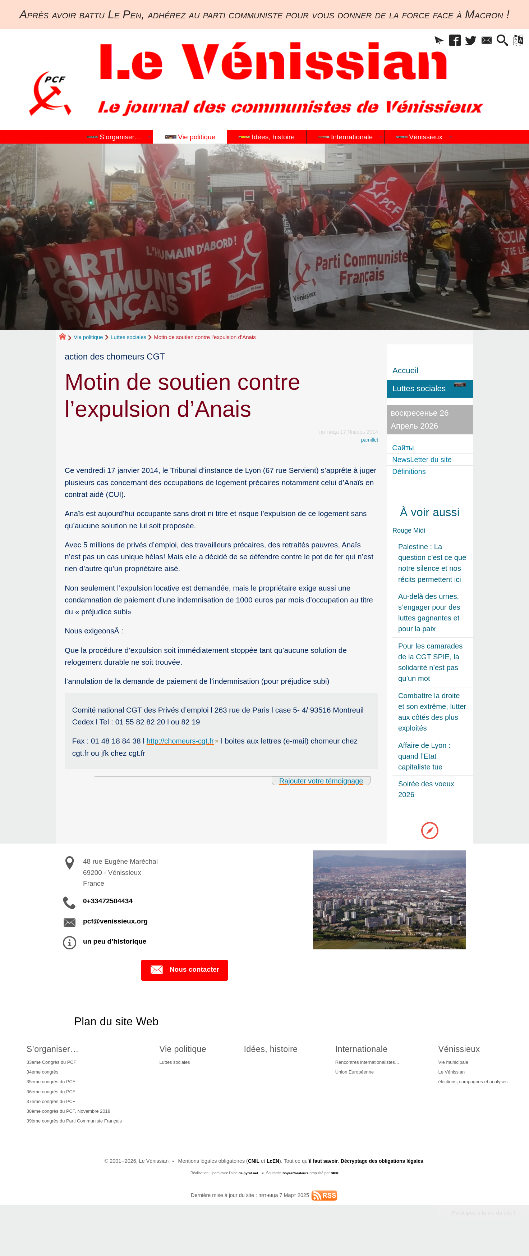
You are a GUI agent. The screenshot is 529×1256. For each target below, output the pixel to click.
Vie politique (88, 337)
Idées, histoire (267, 1052)
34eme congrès (41, 1077)
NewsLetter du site (425, 460)
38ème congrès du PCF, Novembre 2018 (71, 1120)
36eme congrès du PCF (51, 1099)
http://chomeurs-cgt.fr (182, 741)
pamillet (369, 440)
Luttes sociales (128, 337)
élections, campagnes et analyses (471, 1088)
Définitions (411, 472)
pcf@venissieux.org (115, 924)
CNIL (251, 1178)
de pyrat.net (247, 1190)
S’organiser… (51, 1052)
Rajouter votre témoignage (319, 780)
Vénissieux (455, 1052)
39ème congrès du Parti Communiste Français (66, 1134)
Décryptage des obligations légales (383, 1178)
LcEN (270, 1178)
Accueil (405, 370)
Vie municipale (449, 1066)
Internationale (355, 1052)
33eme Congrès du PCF (51, 1066)
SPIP (336, 1190)
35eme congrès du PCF (51, 1088)
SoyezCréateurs (295, 1190)
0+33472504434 (108, 904)
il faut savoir (322, 1178)
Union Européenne (349, 1077)
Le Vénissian (447, 1077)
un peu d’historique (114, 944)
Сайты (404, 447)
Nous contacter (184, 973)
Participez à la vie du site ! (481, 1230)
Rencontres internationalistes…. (364, 1066)
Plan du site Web (118, 1024)
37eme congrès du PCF (51, 1109)
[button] (426, 41)
